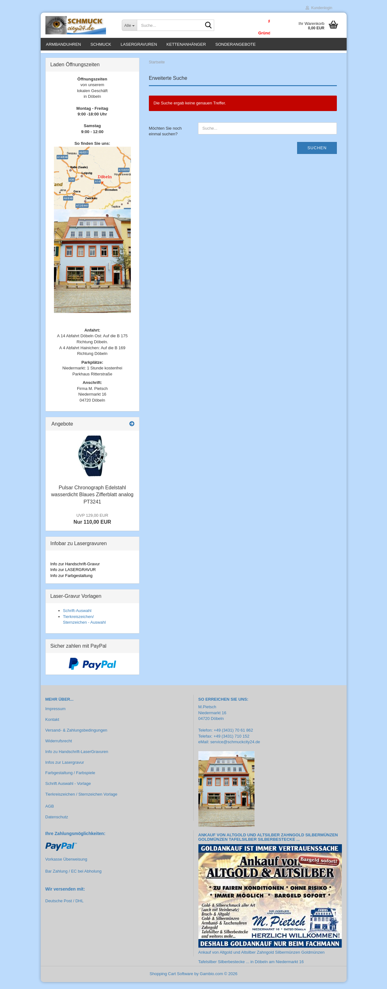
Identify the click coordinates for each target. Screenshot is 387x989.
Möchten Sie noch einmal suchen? (165, 138)
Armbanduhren (63, 44)
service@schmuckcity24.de (235, 749)
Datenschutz (56, 823)
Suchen (317, 154)
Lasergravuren (138, 44)
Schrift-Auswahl (77, 617)
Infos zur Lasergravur (64, 769)
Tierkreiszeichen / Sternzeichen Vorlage (81, 801)
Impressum (55, 715)
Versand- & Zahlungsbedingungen (76, 737)
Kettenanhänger (186, 44)
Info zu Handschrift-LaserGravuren (76, 758)
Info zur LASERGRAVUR (73, 576)
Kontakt (52, 726)
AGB (49, 813)
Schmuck (101, 44)
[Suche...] (129, 25)
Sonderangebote (235, 44)
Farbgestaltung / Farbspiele (70, 780)
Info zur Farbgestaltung (71, 582)
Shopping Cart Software (171, 980)
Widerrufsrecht (58, 747)
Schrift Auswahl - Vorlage (68, 790)
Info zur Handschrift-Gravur (75, 570)
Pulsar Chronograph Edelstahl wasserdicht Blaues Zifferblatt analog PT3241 (92, 502)
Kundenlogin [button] (319, 8)
